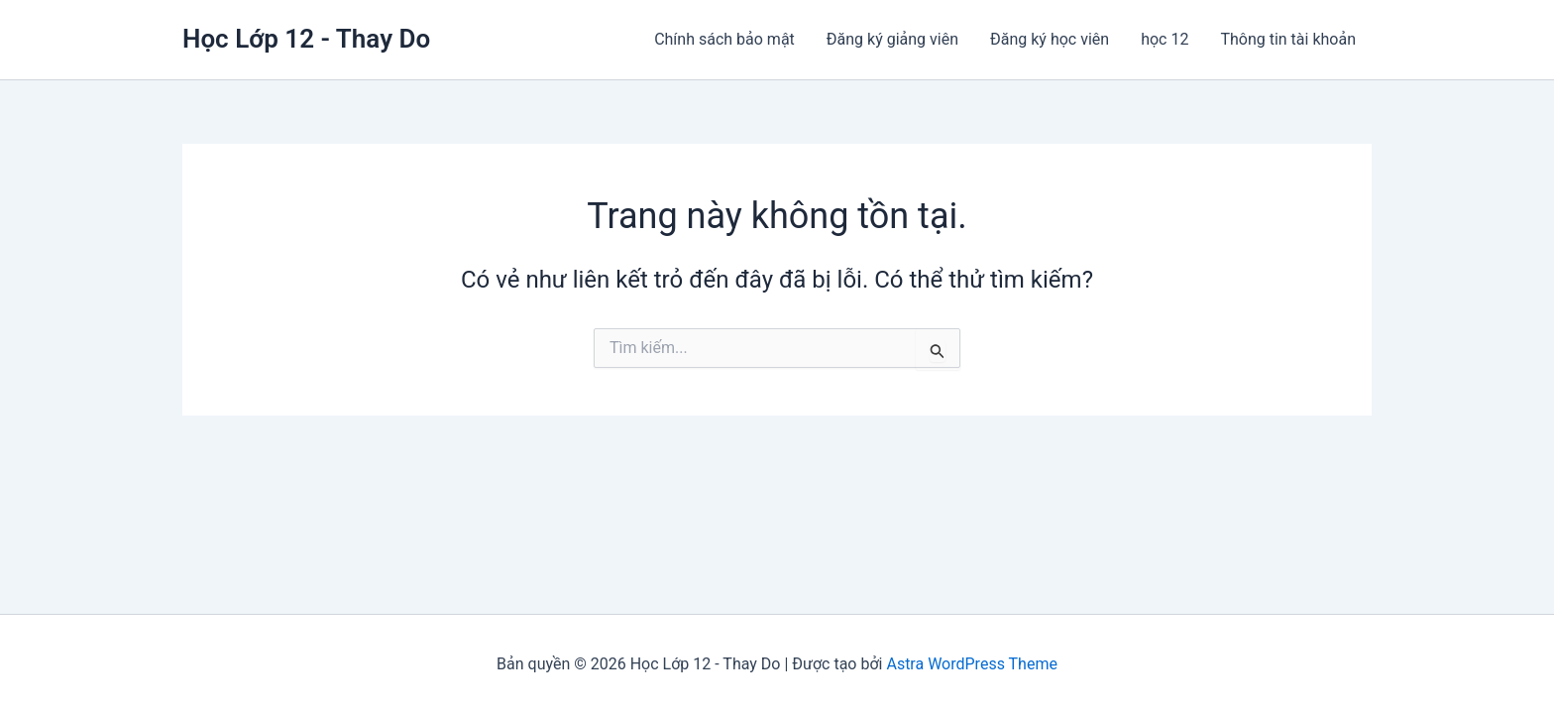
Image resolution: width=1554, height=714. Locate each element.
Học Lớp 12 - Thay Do (306, 39)
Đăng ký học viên (1049, 39)
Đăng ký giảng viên (892, 39)
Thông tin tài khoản (1288, 39)
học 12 (1164, 39)
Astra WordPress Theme (971, 663)
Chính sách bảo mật (724, 39)
